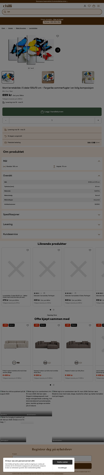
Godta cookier (62, 462)
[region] (38, 465)
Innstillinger (62, 468)
